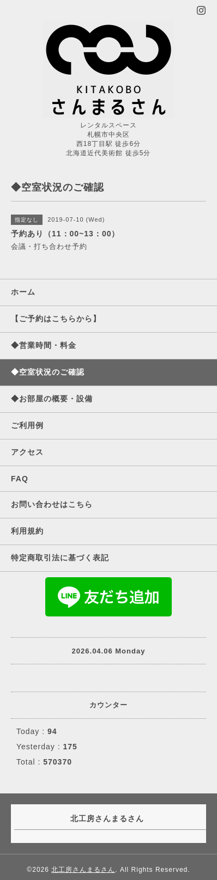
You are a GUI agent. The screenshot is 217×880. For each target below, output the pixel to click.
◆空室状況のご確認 (48, 372)
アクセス (27, 452)
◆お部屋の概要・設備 (52, 398)
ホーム (23, 292)
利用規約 (27, 531)
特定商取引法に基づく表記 (60, 557)
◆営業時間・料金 (43, 345)
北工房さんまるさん (83, 869)
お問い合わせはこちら (52, 504)
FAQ (19, 478)
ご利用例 (27, 425)
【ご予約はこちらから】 (56, 318)
